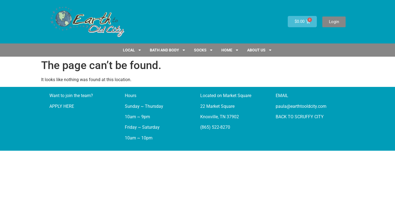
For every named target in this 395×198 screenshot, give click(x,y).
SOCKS (203, 50)
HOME (230, 50)
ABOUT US (259, 50)
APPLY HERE (61, 106)
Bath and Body (168, 50)
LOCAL (132, 50)
